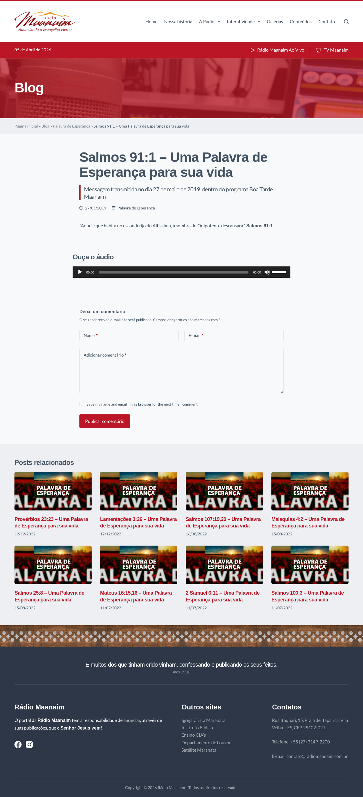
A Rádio (210, 21)
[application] (181, 272)
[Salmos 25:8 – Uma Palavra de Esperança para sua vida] (53, 565)
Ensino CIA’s (194, 734)
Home (151, 21)
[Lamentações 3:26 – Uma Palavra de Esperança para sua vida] (138, 491)
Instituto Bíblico (197, 727)
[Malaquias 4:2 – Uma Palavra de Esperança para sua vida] (310, 491)
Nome (91, 335)
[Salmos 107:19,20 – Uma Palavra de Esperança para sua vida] (224, 491)
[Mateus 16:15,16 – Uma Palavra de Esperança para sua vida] (138, 565)
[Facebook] (18, 744)
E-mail (196, 335)
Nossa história (178, 21)
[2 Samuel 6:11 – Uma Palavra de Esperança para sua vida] (224, 565)
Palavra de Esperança (71, 126)
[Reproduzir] (80, 272)
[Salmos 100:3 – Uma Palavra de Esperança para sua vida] (310, 565)
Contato (326, 21)
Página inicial (26, 126)
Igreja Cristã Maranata (203, 720)
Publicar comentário (104, 421)
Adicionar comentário (105, 355)
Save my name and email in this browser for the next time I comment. (142, 404)
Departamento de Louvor (206, 742)
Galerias (275, 21)
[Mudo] (267, 272)
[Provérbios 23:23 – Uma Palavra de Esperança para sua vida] (53, 491)
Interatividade (244, 21)
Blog (45, 126)
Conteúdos (301, 21)
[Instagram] (29, 744)
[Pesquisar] (346, 21)
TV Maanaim (332, 49)
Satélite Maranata (199, 750)
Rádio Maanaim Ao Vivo (276, 49)
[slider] (174, 272)
